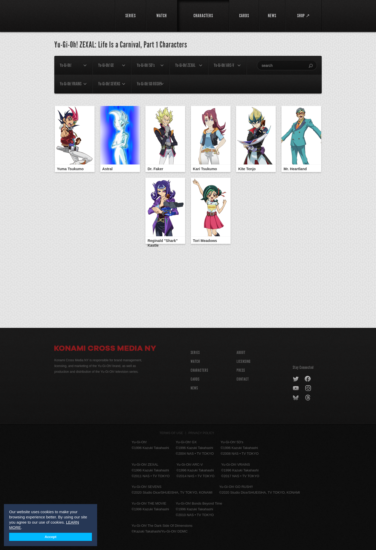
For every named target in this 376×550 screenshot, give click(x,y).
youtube (296, 388)
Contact (243, 379)
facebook (308, 379)
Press (241, 370)
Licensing (244, 361)
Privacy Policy (201, 433)
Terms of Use (171, 433)
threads (308, 398)
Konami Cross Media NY (105, 349)
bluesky (296, 398)
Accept (50, 537)
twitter (296, 379)
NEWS (194, 388)
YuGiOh (81, 15)
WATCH (195, 361)
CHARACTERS (199, 370)
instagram (308, 388)
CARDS (195, 379)
